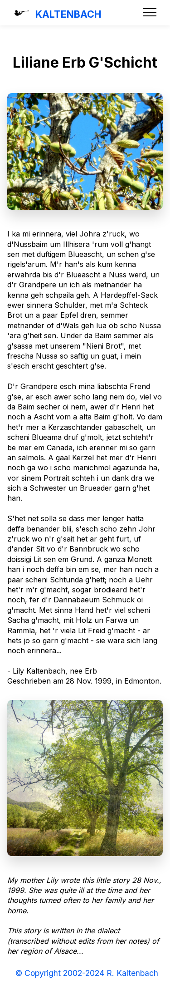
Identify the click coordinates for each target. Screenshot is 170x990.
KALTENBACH (68, 14)
